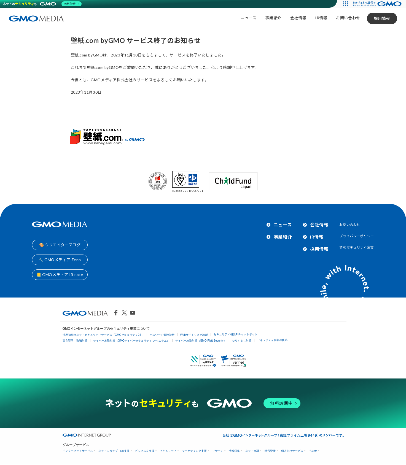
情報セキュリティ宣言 (356, 247)
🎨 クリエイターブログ (59, 244)
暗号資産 (270, 450)
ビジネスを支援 (144, 450)
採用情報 (382, 18)
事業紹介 (273, 17)
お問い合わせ (348, 17)
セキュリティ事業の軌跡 (272, 340)
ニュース (248, 17)
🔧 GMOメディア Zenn (60, 259)
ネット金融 (252, 450)
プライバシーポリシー (356, 236)
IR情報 (321, 17)
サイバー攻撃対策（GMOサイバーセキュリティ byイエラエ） (131, 340)
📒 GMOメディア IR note (59, 274)
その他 (313, 450)
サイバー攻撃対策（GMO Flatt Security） (200, 340)
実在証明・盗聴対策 (75, 340)
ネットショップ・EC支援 (114, 450)
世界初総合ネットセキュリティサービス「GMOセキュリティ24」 (103, 334)
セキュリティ (168, 450)
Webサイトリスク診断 (194, 334)
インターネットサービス (78, 450)
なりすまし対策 (241, 340)
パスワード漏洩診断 (162, 334)
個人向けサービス (292, 450)
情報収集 (234, 450)
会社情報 (298, 17)
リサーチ (217, 450)
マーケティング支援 (194, 450)
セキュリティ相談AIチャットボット (235, 334)
